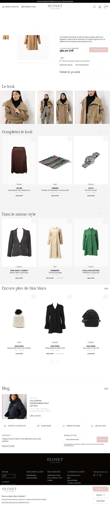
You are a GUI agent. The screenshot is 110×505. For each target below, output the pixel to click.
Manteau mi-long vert (91, 273)
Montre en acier (91, 190)
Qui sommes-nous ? (73, 475)
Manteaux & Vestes (85, 21)
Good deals (66, 13)
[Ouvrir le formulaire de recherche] (94, 7)
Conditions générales (74, 483)
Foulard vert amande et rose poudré (55, 190)
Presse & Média (72, 480)
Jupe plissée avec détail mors (19, 190)
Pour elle (67, 21)
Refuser (100, 495)
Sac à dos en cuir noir (91, 348)
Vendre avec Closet (53, 475)
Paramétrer (101, 501)
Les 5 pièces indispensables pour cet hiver (39, 403)
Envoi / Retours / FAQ (54, 478)
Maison (76, 13)
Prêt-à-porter (75, 21)
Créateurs (56, 13)
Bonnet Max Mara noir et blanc (19, 348)
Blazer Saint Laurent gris (19, 273)
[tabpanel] (32, 37)
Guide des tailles (31, 478)
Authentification (31, 475)
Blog (68, 478)
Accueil (62, 21)
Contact (49, 480)
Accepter (100, 489)
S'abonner (102, 439)
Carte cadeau (86, 13)
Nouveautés (23, 13)
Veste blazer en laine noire (55, 348)
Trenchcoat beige (55, 273)
